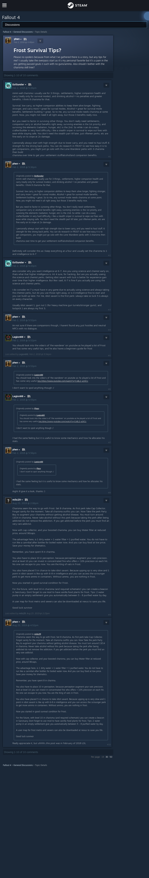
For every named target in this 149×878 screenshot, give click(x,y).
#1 (109, 156)
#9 (109, 614)
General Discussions (23, 32)
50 (111, 757)
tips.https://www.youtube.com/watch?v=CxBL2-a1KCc (62, 381)
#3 (109, 309)
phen (18, 39)
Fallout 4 (7, 32)
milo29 (22, 613)
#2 (109, 255)
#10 (109, 744)
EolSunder (39, 176)
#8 (109, 492)
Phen (36, 408)
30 (107, 757)
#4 (109, 330)
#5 (109, 355)
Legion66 (23, 354)
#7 (109, 442)
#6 (109, 389)
